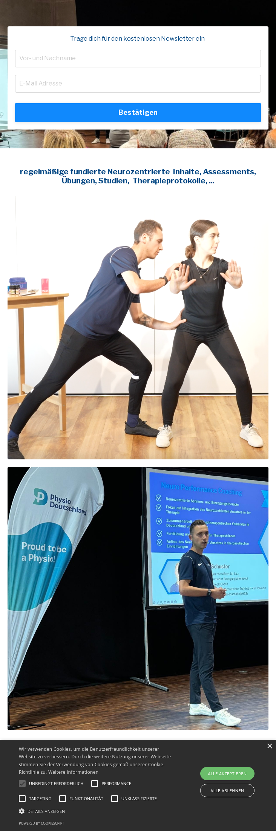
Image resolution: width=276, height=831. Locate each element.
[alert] (138, 785)
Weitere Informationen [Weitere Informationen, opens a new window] (73, 772)
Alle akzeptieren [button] (227, 773)
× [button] (269, 746)
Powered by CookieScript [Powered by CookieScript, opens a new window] (41, 823)
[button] (22, 783)
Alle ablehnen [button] (227, 790)
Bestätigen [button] (138, 112)
